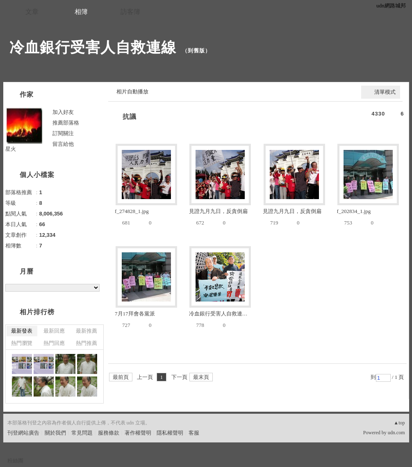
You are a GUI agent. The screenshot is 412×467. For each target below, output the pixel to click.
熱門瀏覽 (21, 343)
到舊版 (196, 51)
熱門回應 (54, 343)
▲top (399, 423)
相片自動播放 (132, 91)
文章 (32, 11)
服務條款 (108, 433)
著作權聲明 (138, 433)
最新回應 (54, 331)
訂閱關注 (63, 133)
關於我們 (55, 433)
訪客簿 (130, 11)
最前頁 (121, 377)
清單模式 (385, 92)
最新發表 (21, 331)
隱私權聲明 (170, 433)
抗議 (130, 116)
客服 (194, 433)
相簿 (81, 11)
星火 (10, 149)
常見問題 (82, 433)
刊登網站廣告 (23, 433)
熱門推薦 (86, 343)
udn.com (396, 432)
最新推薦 (86, 331)
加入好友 (63, 112)
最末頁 (201, 377)
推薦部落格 (65, 123)
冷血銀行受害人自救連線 (92, 47)
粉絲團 (15, 461)
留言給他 (63, 144)
